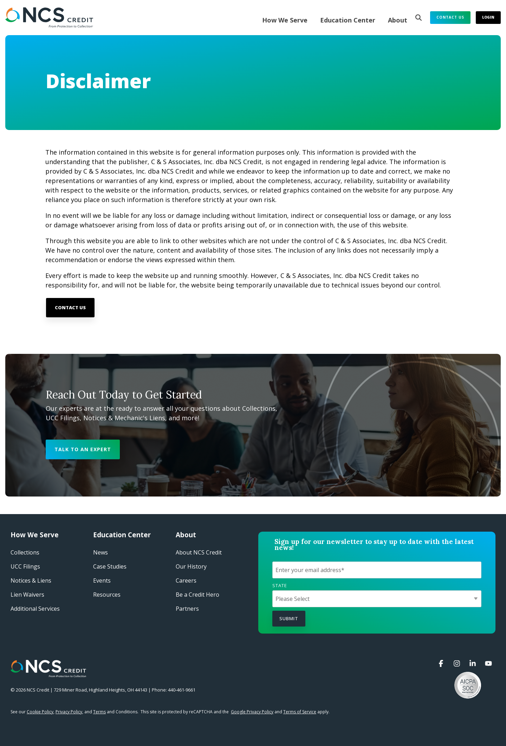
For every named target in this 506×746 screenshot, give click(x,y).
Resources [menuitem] (107, 594)
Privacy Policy (69, 712)
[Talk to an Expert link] (83, 449)
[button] (442, 664)
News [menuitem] (100, 552)
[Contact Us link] (70, 307)
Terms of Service (299, 712)
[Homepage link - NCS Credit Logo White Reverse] (48, 673)
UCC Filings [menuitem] (25, 566)
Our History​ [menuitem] (191, 566)
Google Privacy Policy (252, 712)
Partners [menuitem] (187, 608)
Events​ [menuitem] (102, 580)
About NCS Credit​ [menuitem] (199, 552)
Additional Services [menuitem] (35, 608)
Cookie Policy (40, 712)
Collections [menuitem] (25, 552)
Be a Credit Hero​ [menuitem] (197, 594)
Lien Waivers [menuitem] (27, 594)
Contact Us (450, 17)
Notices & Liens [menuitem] (31, 580)
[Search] (418, 17)
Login (488, 17)
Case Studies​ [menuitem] (109, 566)
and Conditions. (115, 712)
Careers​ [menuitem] (186, 580)
